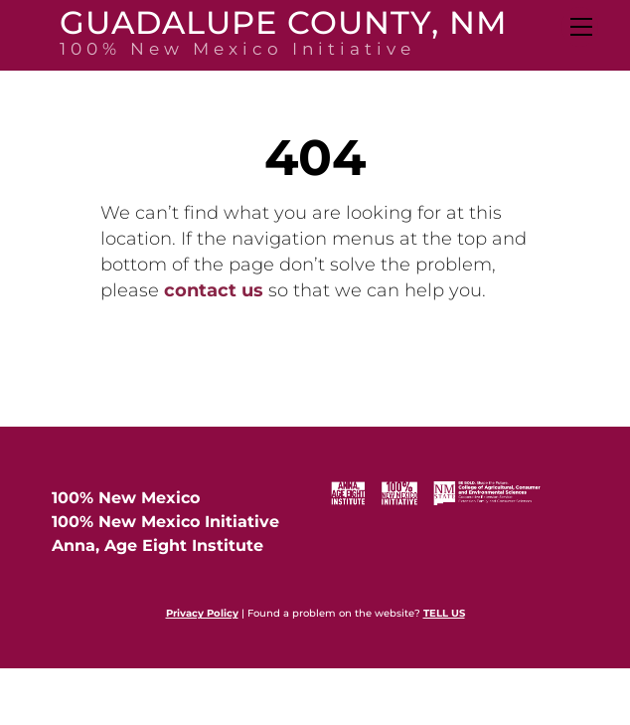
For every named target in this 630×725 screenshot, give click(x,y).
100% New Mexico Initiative (165, 521)
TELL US (444, 613)
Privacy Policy (202, 613)
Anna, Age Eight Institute (157, 545)
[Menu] (579, 27)
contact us (213, 290)
